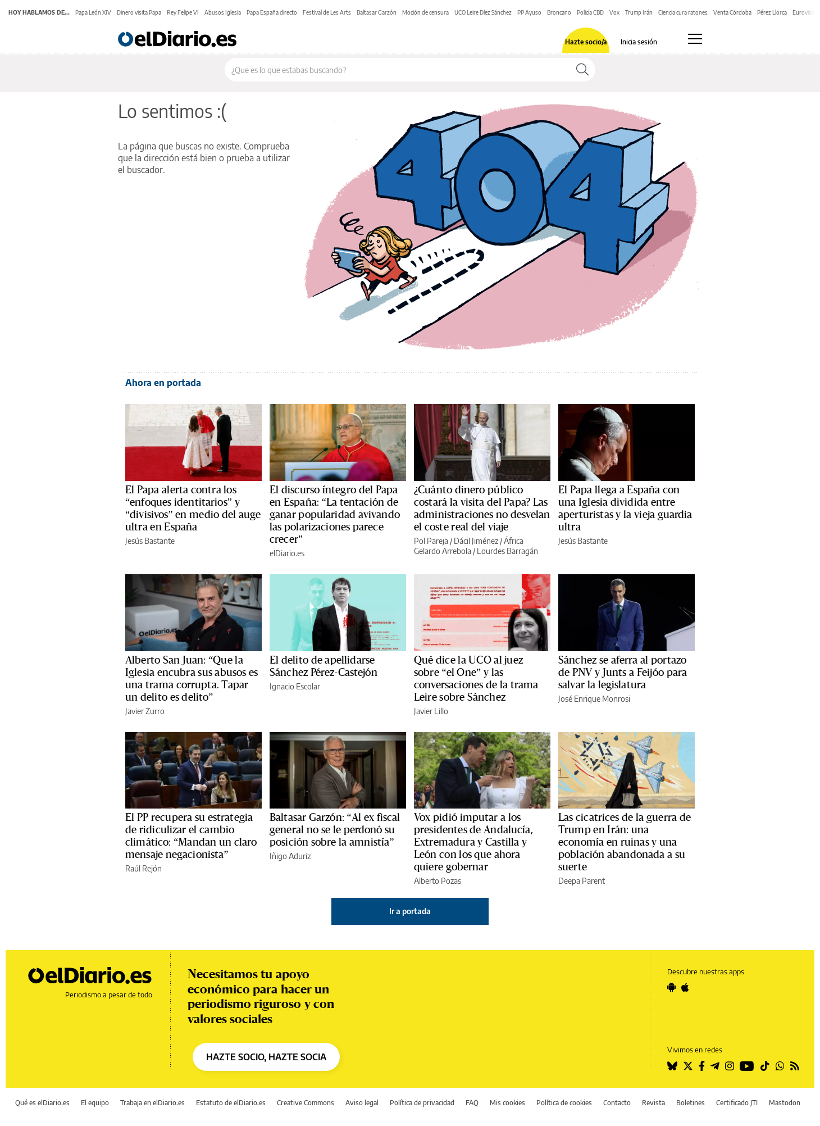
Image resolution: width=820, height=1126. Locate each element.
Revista (653, 1102)
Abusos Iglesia (222, 12)
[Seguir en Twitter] (688, 1066)
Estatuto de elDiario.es (231, 1102)
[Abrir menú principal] (695, 39)
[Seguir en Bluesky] (672, 1066)
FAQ (472, 1102)
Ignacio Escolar (295, 686)
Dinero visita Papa (139, 12)
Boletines (690, 1102)
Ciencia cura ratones (683, 12)
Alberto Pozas (437, 881)
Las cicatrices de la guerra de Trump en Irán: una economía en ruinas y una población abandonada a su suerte (624, 842)
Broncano (559, 12)
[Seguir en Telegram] (714, 1066)
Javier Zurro (145, 711)
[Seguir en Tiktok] (765, 1066)
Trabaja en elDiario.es (152, 1102)
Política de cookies (564, 1102)
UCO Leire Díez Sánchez (483, 12)
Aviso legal (362, 1102)
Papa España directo (272, 12)
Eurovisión (805, 12)
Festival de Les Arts (327, 12)
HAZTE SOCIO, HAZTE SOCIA (266, 1057)
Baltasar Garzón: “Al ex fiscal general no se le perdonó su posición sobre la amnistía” (335, 830)
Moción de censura (425, 12)
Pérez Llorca (772, 12)
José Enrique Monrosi (594, 698)
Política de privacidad (422, 1102)
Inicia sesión (639, 42)
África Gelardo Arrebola (468, 546)
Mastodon (784, 1102)
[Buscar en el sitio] (397, 69)
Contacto (617, 1102)
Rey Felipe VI (183, 12)
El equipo (95, 1102)
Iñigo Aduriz (290, 856)
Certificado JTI (737, 1102)
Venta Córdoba (732, 12)
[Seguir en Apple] (685, 987)
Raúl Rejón (143, 868)
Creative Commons (305, 1102)
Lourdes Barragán (507, 551)
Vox (614, 12)
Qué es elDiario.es (42, 1102)
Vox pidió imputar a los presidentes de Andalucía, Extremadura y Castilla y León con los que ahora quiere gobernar (473, 842)
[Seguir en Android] (671, 987)
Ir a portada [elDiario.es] (410, 911)
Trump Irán (639, 12)
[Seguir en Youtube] (747, 1066)
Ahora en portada (163, 382)
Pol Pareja (431, 541)
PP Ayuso (529, 12)
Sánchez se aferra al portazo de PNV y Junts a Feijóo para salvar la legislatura (622, 673)
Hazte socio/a (586, 42)
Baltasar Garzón (377, 12)
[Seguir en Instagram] (729, 1066)
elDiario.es (287, 553)
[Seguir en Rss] (794, 1066)
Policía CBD (590, 12)
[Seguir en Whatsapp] (780, 1066)
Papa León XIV (93, 12)
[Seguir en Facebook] (702, 1066)
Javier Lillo (431, 711)
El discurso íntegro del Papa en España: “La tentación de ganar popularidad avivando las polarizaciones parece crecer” (335, 514)
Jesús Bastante (150, 541)
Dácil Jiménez (476, 541)
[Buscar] (582, 69)
